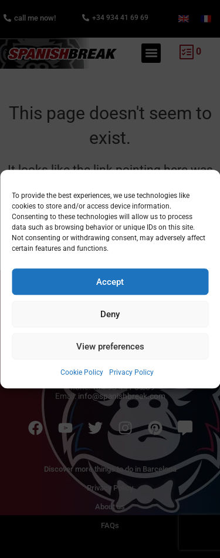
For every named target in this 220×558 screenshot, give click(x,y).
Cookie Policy (81, 372)
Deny (110, 314)
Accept (110, 282)
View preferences (110, 346)
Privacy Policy (131, 372)
